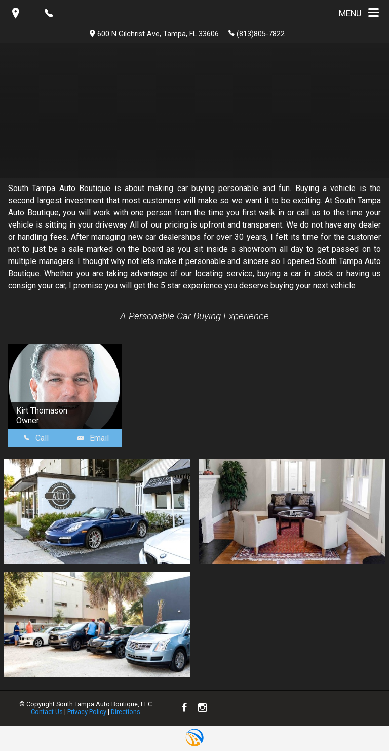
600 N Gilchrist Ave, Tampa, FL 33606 (154, 34)
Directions (125, 712)
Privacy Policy (86, 712)
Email (93, 438)
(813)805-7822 (256, 33)
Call (36, 438)
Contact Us (47, 712)
